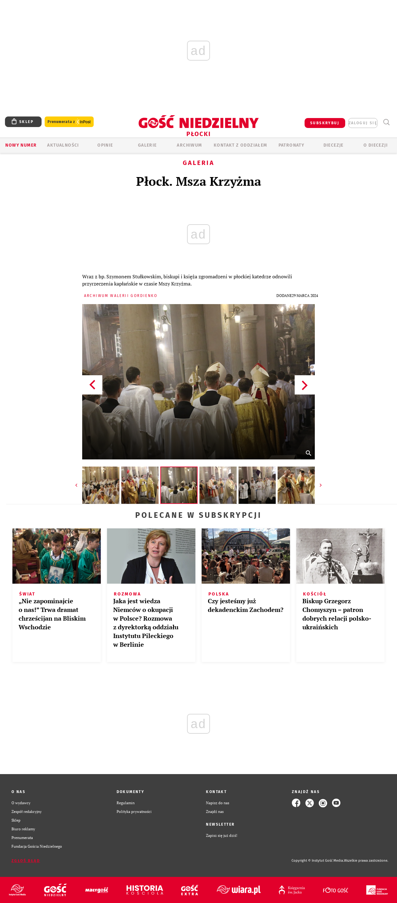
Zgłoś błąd (25, 861)
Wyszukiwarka (386, 122)
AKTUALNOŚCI (63, 145)
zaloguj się (363, 123)
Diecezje (333, 145)
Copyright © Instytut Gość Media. (318, 861)
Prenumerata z (69, 121)
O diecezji (376, 145)
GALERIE (147, 145)
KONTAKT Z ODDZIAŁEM (240, 145)
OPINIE (105, 145)
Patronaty (292, 145)
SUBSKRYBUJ (324, 123)
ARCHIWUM (189, 145)
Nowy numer (21, 145)
